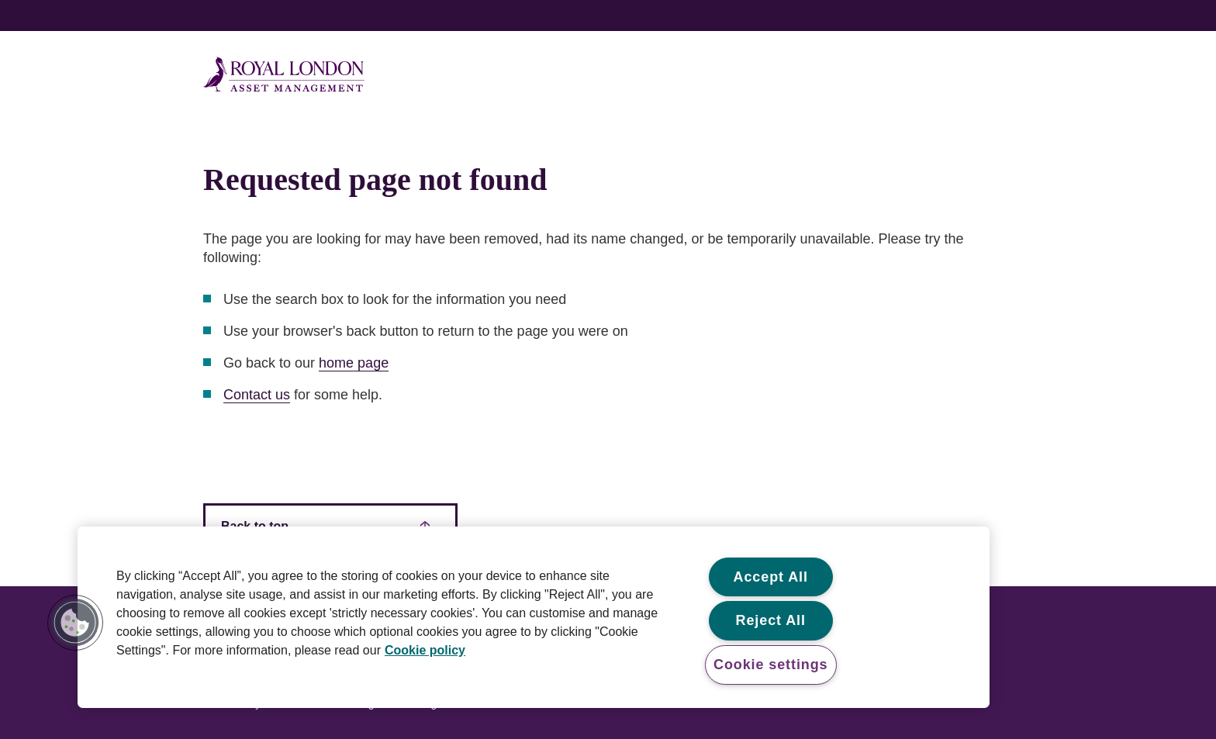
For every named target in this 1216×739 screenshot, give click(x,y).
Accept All (771, 577)
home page (354, 363)
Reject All (771, 620)
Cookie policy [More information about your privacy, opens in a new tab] (425, 650)
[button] (75, 622)
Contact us (256, 394)
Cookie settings (770, 664)
